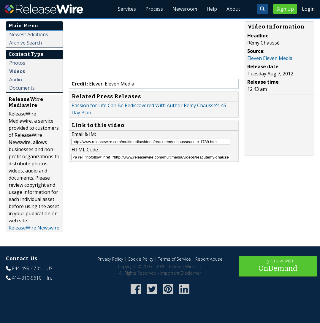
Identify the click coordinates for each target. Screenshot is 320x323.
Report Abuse (209, 259)
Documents (22, 88)
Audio (15, 79)
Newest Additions (28, 34)
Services (127, 9)
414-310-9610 (27, 278)
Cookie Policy (140, 259)
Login (308, 9)
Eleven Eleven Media (269, 58)
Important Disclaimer (180, 273)
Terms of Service (174, 259)
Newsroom (184, 9)
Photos (17, 63)
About (233, 9)
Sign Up (285, 9)
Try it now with (278, 265)
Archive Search (25, 42)
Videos (17, 71)
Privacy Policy (110, 259)
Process (154, 9)
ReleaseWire (44, 9)
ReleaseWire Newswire (34, 227)
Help (212, 9)
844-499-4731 (27, 268)
